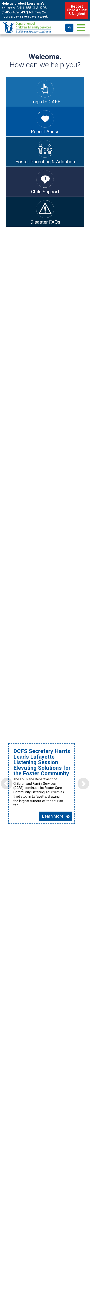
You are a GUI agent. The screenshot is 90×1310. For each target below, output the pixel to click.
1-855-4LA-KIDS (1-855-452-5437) (24, 10)
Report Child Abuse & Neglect (77, 10)
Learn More (61, 859)
